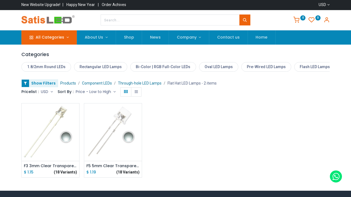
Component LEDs (97, 83)
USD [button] (45, 91)
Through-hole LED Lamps (140, 83)
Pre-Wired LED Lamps (266, 67)
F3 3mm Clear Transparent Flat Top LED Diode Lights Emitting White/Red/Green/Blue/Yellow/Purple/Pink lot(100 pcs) (50, 166)
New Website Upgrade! (40, 4)
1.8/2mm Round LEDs (46, 67)
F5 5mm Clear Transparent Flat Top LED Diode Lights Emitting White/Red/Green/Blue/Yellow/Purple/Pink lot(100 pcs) (113, 166)
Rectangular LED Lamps (101, 67)
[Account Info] (327, 20)
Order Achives (114, 4)
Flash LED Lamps (315, 67)
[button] (95, 92)
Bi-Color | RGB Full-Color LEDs (163, 67)
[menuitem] (129, 37)
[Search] (244, 20)
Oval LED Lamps (219, 67)
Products (68, 83)
